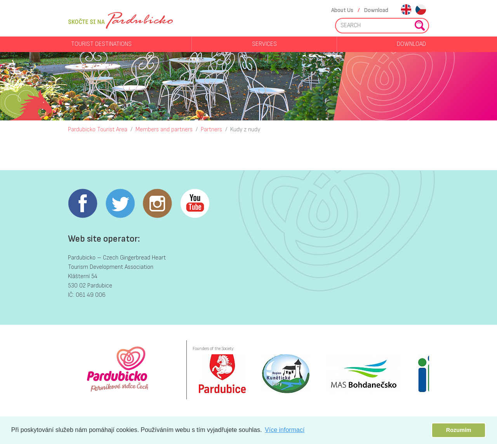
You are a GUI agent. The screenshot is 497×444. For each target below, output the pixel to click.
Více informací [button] (284, 430)
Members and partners (164, 129)
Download (376, 10)
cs (420, 10)
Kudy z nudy (245, 129)
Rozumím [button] (458, 430)
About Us (342, 10)
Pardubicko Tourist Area (97, 129)
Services (264, 44)
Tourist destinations (101, 44)
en (406, 10)
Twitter (120, 203)
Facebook (82, 203)
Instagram (157, 203)
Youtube (194, 203)
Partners (211, 129)
